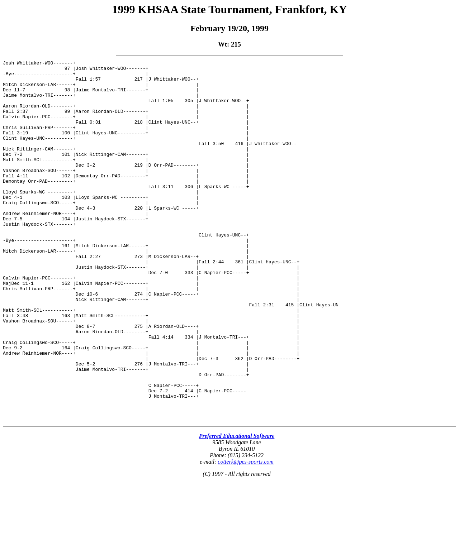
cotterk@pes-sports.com (246, 534)
